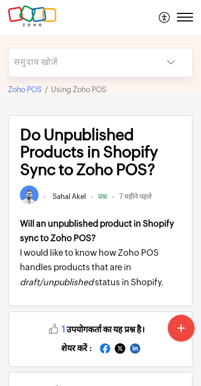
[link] (29, 202)
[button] (165, 17)
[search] (79, 62)
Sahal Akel (68, 196)
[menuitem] (165, 17)
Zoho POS (25, 89)
